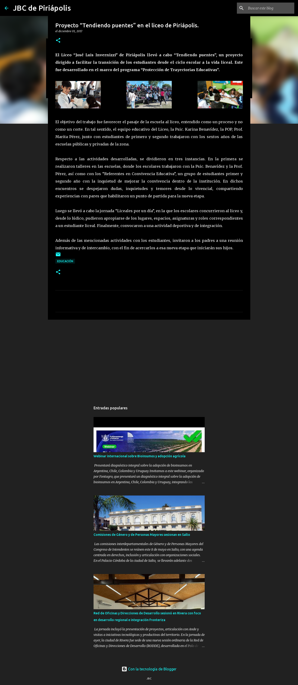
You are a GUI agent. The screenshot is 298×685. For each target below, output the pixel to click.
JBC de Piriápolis (42, 8)
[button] (58, 41)
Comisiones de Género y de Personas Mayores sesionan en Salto (142, 535)
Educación (65, 261)
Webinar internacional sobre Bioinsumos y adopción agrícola (139, 456)
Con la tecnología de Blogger (149, 669)
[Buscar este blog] (270, 8)
